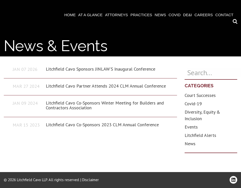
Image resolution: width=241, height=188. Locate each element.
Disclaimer (90, 179)
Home (70, 15)
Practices (141, 15)
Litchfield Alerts (200, 135)
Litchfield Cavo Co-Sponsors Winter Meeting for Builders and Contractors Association (105, 105)
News (160, 15)
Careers (203, 15)
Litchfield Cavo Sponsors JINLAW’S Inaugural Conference (100, 69)
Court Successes (200, 95)
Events (191, 127)
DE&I (187, 15)
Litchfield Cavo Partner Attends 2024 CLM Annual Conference (106, 86)
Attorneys (116, 15)
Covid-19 (193, 104)
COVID (175, 15)
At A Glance (90, 15)
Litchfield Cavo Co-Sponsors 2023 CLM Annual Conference (102, 125)
